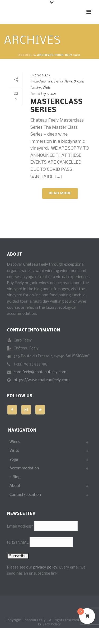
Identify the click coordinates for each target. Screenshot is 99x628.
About (15, 486)
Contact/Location (25, 495)
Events (58, 81)
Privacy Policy (49, 624)
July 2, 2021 (48, 93)
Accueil (25, 55)
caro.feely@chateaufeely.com (40, 372)
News (68, 81)
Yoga (14, 460)
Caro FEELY (42, 75)
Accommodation (24, 468)
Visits (46, 87)
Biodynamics (43, 81)
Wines (15, 442)
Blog (15, 477)
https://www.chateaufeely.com (42, 380)
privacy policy (45, 567)
